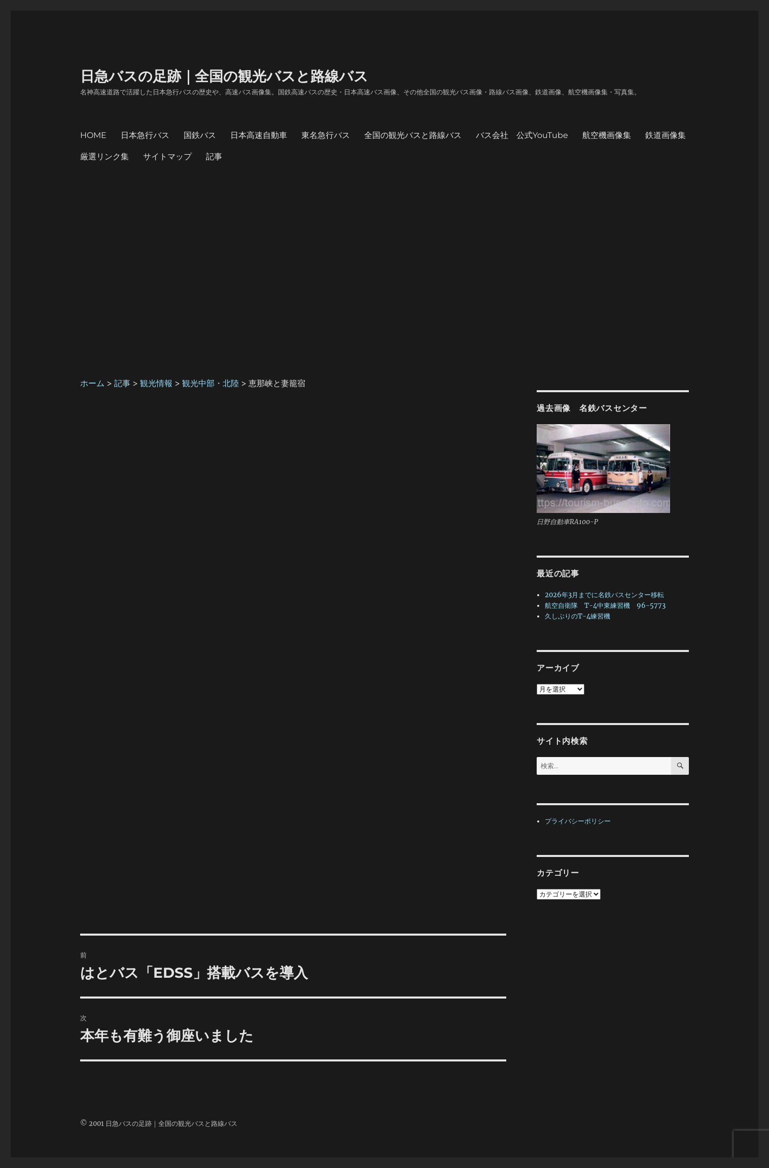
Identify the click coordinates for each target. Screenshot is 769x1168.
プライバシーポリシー (578, 821)
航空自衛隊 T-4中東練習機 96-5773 (605, 605)
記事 (214, 156)
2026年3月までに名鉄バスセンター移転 (604, 595)
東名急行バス (325, 135)
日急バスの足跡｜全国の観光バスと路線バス (224, 76)
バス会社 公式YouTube (522, 135)
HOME (93, 135)
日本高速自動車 (258, 135)
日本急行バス (145, 135)
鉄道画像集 (665, 135)
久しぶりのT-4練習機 (577, 616)
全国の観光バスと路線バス (413, 135)
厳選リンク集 (104, 156)
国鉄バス (200, 135)
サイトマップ (167, 156)
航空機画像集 (606, 135)
